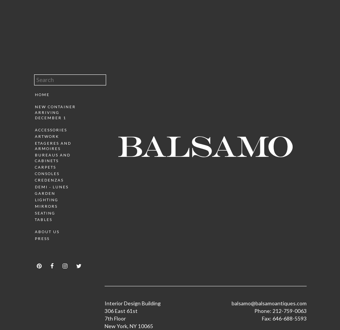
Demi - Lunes (52, 187)
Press (42, 238)
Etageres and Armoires (53, 146)
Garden (45, 193)
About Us (47, 231)
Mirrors (46, 206)
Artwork (47, 136)
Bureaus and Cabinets (53, 158)
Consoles (47, 173)
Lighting (46, 199)
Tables (43, 219)
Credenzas (49, 180)
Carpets (45, 167)
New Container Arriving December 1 (55, 112)
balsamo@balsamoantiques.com (269, 303)
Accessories (51, 130)
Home (42, 94)
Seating (45, 213)
